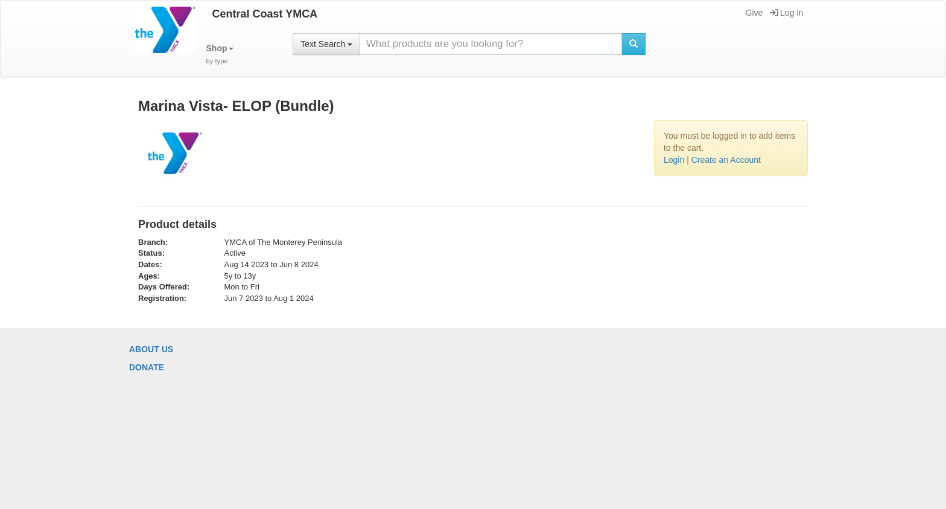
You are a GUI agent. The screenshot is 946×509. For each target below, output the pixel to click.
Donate (146, 367)
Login (674, 160)
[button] (220, 54)
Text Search (326, 44)
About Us (151, 349)
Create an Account (726, 160)
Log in (786, 12)
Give (753, 12)
